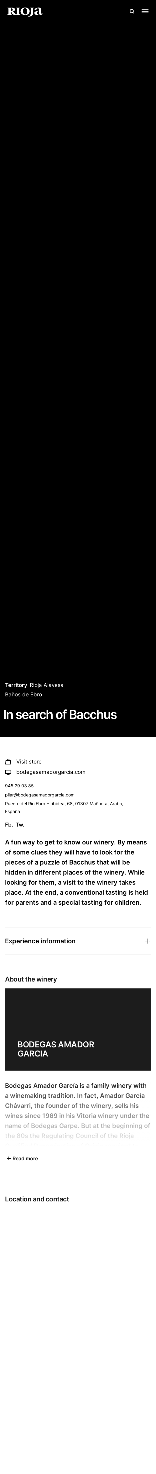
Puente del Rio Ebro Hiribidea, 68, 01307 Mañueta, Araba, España (64, 807)
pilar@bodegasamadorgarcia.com (40, 794)
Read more (21, 1158)
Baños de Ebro (23, 694)
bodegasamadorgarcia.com (45, 772)
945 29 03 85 (19, 785)
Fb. (9, 825)
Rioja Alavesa (47, 685)
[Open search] (132, 11)
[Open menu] (145, 11)
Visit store (23, 761)
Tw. (20, 825)
